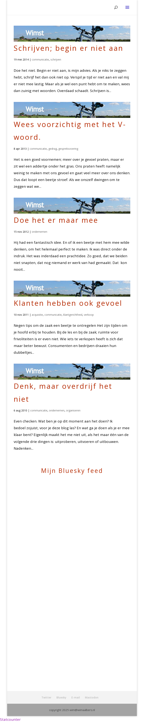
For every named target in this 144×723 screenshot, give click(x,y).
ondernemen (39, 231)
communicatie (40, 59)
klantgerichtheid (72, 314)
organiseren (73, 410)
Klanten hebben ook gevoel (68, 303)
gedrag (52, 148)
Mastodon (91, 697)
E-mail (75, 697)
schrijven (55, 59)
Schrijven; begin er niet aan (68, 48)
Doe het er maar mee (56, 220)
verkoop (89, 314)
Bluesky (61, 697)
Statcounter (10, 719)
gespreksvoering (68, 148)
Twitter (46, 697)
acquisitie (37, 314)
